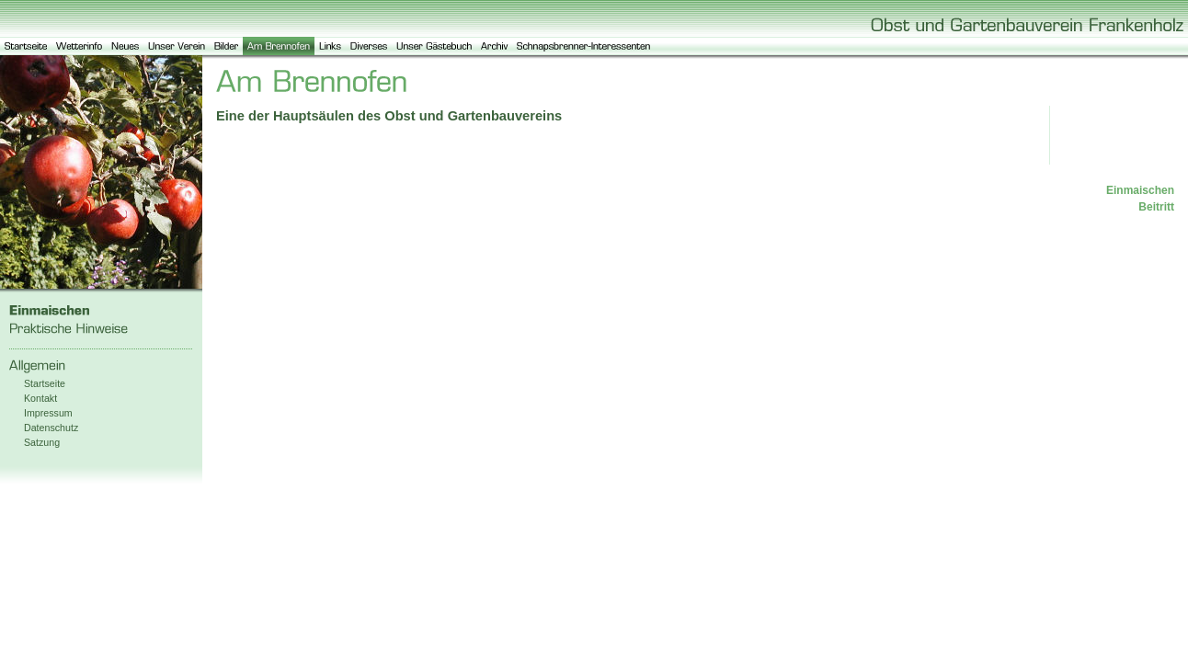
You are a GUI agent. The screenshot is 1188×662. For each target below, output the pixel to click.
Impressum (48, 412)
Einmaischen (1140, 190)
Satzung (42, 442)
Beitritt (1156, 206)
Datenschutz (51, 427)
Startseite (44, 383)
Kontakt (40, 398)
